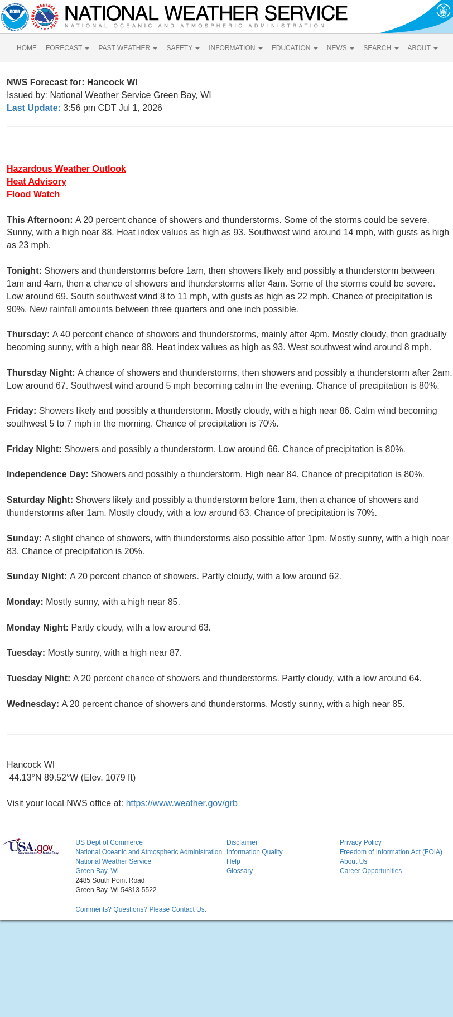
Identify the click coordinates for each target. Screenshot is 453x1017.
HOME (27, 48)
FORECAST (67, 48)
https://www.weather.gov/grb (182, 803)
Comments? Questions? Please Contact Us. (140, 909)
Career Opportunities (371, 871)
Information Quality (254, 852)
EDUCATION (295, 48)
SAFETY (183, 48)
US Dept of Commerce (109, 842)
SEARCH (380, 48)
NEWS (340, 48)
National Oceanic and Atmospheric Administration (148, 852)
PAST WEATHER (127, 48)
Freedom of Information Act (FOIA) (391, 852)
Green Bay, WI (97, 871)
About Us (353, 861)
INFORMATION (235, 48)
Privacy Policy (361, 842)
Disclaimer (242, 842)
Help (233, 861)
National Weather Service (113, 861)
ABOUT (423, 48)
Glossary (239, 871)
